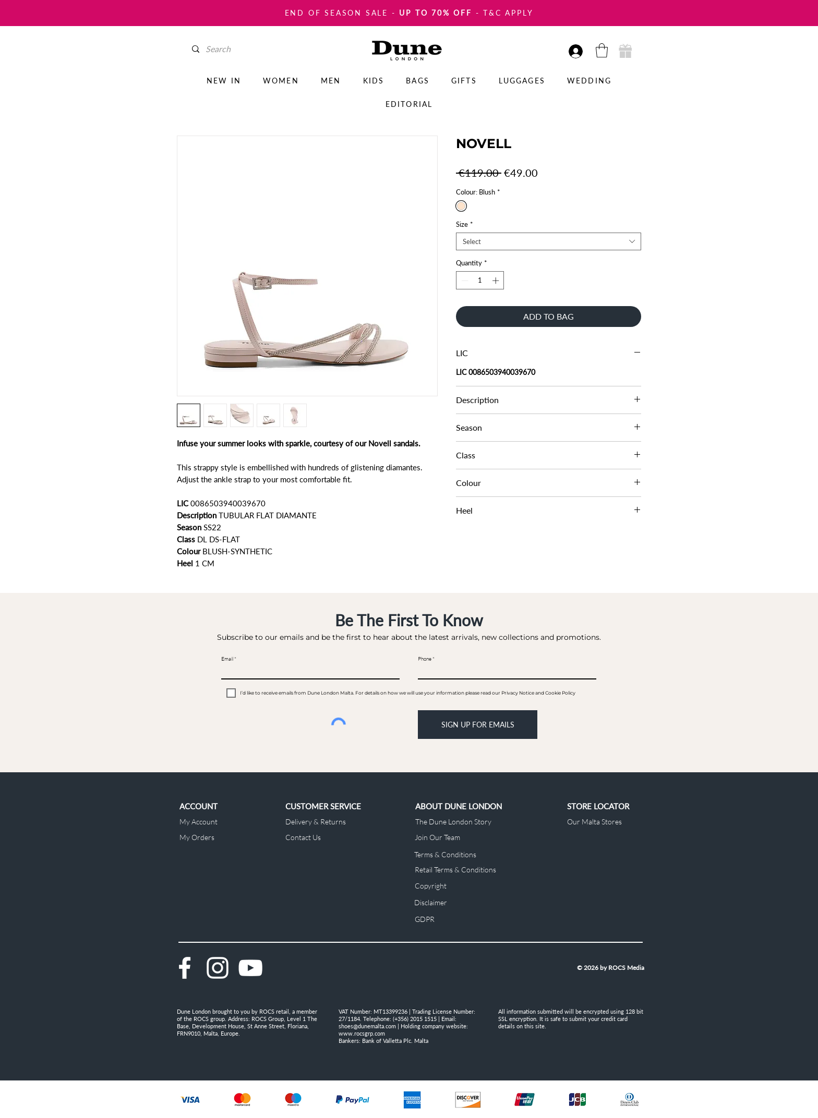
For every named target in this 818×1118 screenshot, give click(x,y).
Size (464, 224)
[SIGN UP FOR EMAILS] (477, 724)
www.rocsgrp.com (362, 1033)
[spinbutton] (480, 280)
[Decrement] (464, 280)
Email (227, 659)
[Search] (237, 49)
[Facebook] (184, 967)
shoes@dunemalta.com (367, 1026)
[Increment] (496, 280)
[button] (602, 50)
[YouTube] (250, 967)
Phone (424, 659)
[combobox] (548, 241)
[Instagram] (217, 967)
